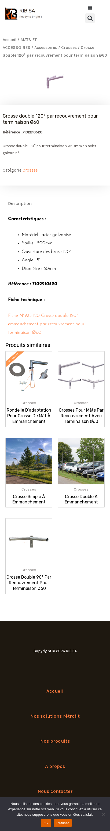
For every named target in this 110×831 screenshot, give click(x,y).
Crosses (69, 47)
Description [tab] (20, 203)
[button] (90, 18)
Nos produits (55, 741)
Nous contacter (55, 791)
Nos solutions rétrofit (55, 716)
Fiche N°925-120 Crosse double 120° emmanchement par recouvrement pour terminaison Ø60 (46, 324)
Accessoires (45, 47)
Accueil (9, 39)
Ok (46, 823)
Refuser (62, 823)
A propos (55, 766)
